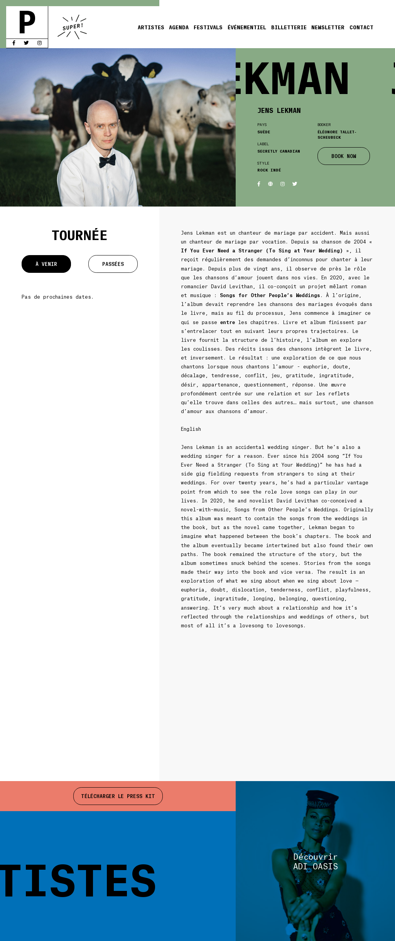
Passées (113, 263)
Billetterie (289, 27)
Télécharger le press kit (118, 796)
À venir (46, 263)
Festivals (208, 27)
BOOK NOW (343, 156)
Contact (361, 27)
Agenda (179, 27)
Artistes (151, 27)
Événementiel (247, 27)
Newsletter (327, 27)
